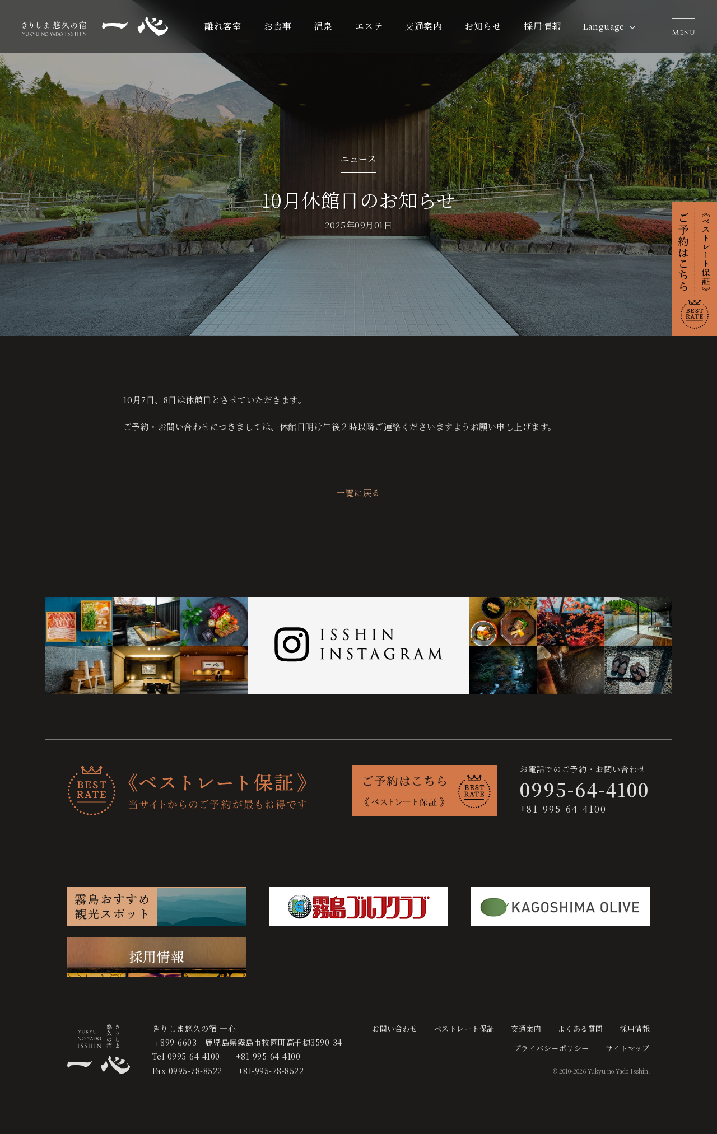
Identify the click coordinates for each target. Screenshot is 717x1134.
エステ (369, 26)
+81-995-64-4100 (563, 808)
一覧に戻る (358, 492)
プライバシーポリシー (551, 1048)
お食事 (278, 26)
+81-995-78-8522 (271, 1070)
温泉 (323, 26)
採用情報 (542, 26)
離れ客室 (222, 26)
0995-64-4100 (193, 1056)
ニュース (359, 158)
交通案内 (423, 26)
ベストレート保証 (464, 1028)
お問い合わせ (394, 1028)
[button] (683, 26)
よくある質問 (580, 1028)
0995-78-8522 (195, 1070)
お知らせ (482, 26)
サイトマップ (628, 1048)
